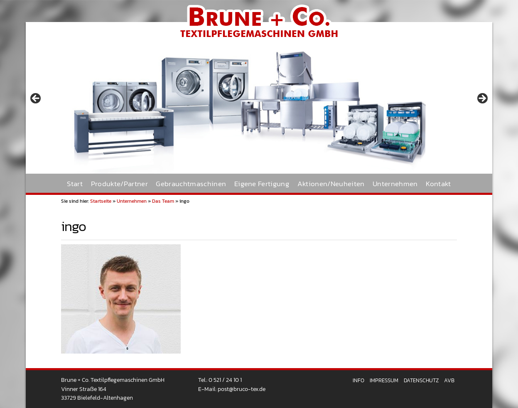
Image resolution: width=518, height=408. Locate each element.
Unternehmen (395, 184)
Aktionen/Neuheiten (331, 184)
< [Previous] (36, 99)
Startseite (100, 201)
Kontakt (438, 184)
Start (75, 184)
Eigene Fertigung (261, 184)
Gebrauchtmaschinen (191, 184)
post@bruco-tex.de (241, 389)
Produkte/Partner (119, 184)
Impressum (384, 380)
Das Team (163, 201)
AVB (449, 380)
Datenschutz (421, 380)
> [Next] (482, 99)
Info (358, 380)
